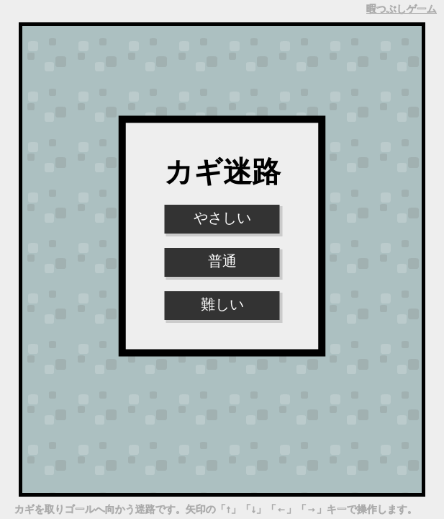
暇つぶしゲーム (401, 9)
